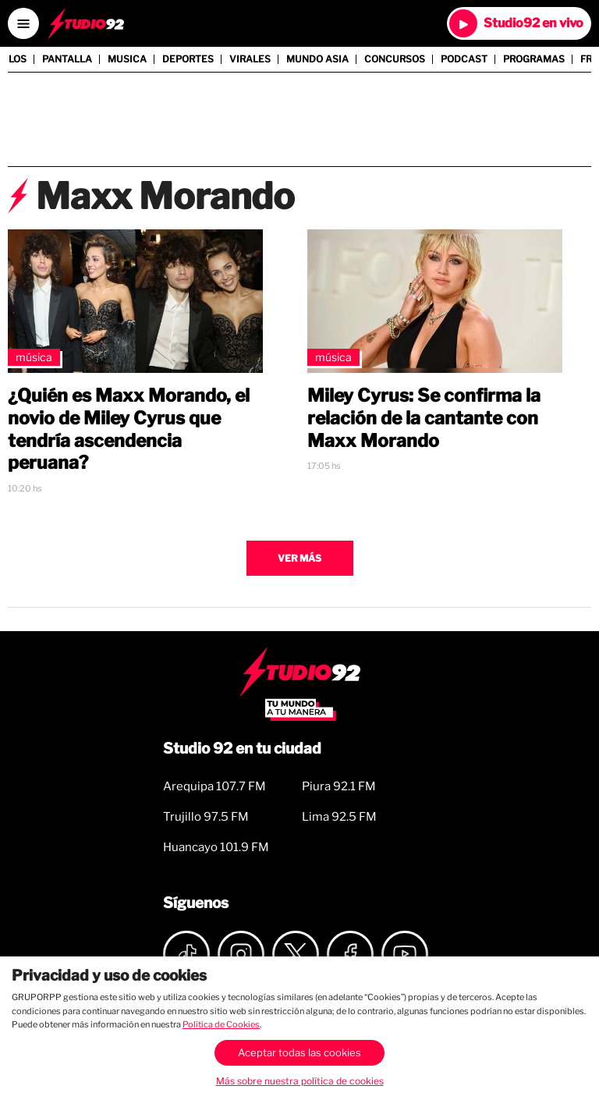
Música (34, 357)
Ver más (299, 558)
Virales (250, 59)
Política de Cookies (221, 1024)
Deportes (188, 59)
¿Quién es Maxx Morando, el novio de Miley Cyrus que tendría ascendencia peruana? (129, 429)
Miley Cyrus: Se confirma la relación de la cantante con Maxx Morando (424, 418)
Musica (127, 59)
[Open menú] (23, 23)
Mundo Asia (317, 59)
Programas (534, 59)
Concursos (394, 59)
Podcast (464, 59)
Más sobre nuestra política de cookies (300, 1081)
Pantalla (67, 59)
